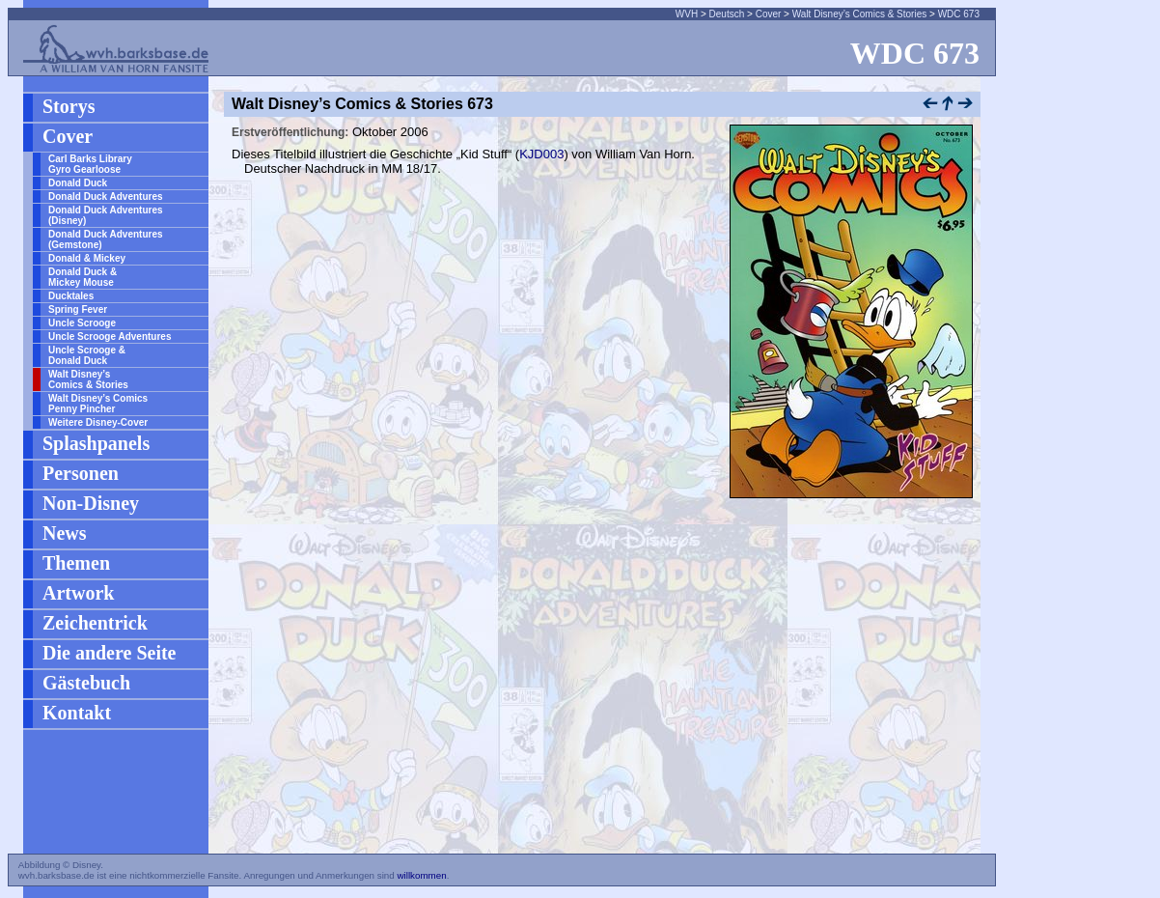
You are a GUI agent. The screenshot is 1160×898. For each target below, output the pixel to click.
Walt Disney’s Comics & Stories (859, 14)
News (64, 533)
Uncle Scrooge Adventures (109, 336)
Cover (769, 14)
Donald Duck (77, 183)
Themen (76, 563)
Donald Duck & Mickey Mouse (82, 277)
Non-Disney (90, 503)
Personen (80, 473)
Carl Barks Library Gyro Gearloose (90, 164)
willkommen (421, 875)
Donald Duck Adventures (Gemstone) (105, 239)
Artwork (78, 592)
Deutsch (727, 14)
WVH (687, 14)
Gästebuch (86, 682)
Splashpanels (96, 443)
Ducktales (71, 296)
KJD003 (541, 154)
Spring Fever (77, 309)
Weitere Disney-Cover (98, 422)
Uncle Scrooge (82, 323)
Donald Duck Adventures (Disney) (105, 215)
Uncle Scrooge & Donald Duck (86, 355)
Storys (68, 106)
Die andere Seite (109, 652)
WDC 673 (959, 14)
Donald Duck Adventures (105, 196)
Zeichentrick (95, 622)
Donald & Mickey (86, 258)
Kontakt (76, 712)
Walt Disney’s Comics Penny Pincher (98, 403)
